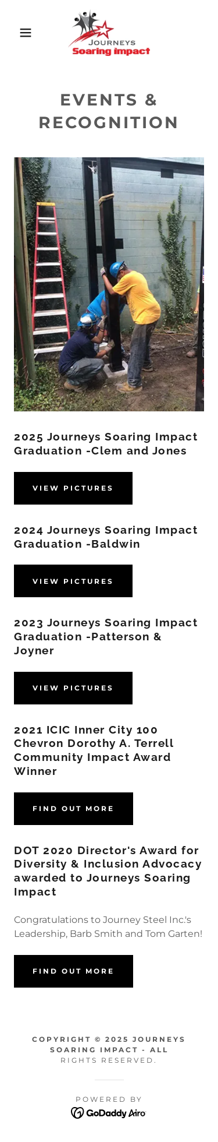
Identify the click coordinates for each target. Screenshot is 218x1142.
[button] (17, 32)
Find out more (74, 808)
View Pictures (73, 488)
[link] (109, 32)
